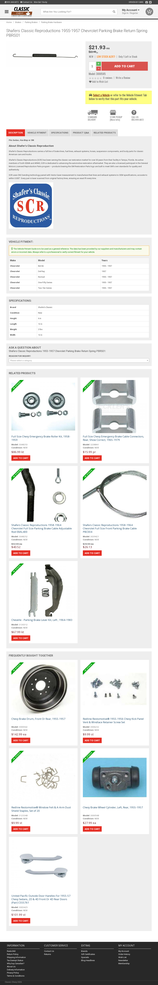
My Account (123, 951)
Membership (124, 963)
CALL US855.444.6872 (137, 118)
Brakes (18, 22)
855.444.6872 (12, 2)
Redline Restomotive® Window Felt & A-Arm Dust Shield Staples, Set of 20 (41, 809)
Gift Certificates (88, 954)
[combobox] (79, 360)
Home (9, 22)
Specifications (59, 132)
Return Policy (12, 954)
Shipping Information (16, 957)
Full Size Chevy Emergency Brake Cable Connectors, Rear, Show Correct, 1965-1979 (113, 438)
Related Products (105, 132)
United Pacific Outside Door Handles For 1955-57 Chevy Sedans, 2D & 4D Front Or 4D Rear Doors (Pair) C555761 (41, 899)
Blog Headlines (88, 960)
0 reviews (107, 78)
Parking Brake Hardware (51, 22)
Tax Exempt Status (15, 960)
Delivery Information (16, 969)
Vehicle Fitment (36, 132)
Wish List (122, 957)
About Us (11, 966)
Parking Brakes (31, 22)
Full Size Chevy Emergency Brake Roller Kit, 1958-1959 (40, 438)
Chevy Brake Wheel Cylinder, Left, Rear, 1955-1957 (113, 807)
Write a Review (123, 78)
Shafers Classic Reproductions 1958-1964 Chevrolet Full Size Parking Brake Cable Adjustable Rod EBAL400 (41, 528)
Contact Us (26, 2)
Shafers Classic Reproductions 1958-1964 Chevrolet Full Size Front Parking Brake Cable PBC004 (110, 528)
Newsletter (123, 960)
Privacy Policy (13, 973)
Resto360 (11, 951)
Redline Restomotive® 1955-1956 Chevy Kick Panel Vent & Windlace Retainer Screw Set (113, 720)
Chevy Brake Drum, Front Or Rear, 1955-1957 (38, 719)
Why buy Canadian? (15, 963)
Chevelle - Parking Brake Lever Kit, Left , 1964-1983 (41, 620)
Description (15, 132)
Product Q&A (81, 132)
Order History (124, 954)
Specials (85, 957)
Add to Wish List (98, 81)
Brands (84, 951)
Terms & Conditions (15, 976)
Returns (47, 954)
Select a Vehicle (101, 95)
